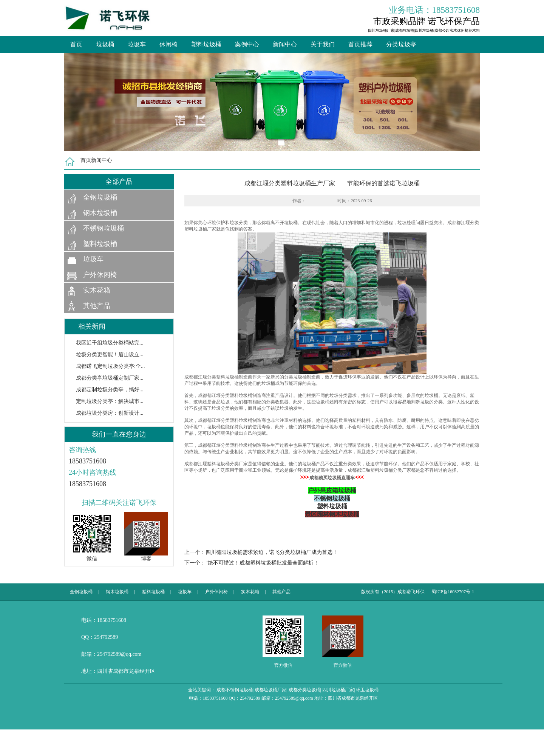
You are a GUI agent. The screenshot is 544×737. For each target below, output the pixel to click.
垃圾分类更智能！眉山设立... (110, 354)
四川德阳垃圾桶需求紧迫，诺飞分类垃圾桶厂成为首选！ (272, 552)
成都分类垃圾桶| (305, 689)
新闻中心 (285, 44)
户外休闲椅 (100, 274)
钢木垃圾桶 (100, 213)
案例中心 (247, 44)
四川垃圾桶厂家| (338, 689)
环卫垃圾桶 (367, 689)
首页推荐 (360, 44)
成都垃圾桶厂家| (271, 689)
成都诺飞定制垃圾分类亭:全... (110, 366)
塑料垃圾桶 (206, 44)
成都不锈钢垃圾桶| (234, 689)
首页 (76, 44)
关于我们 (323, 44)
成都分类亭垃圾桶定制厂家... (110, 378)
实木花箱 (96, 290)
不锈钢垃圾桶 (103, 228)
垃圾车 (137, 44)
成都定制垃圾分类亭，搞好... (110, 389)
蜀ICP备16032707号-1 (452, 591)
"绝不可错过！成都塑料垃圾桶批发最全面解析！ (262, 563)
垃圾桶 (105, 44)
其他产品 (96, 305)
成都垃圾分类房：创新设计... (110, 413)
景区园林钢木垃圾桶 (332, 514)
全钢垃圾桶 (100, 197)
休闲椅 (168, 44)
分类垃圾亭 (401, 44)
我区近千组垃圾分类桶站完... (110, 343)
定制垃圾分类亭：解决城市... (110, 401)
